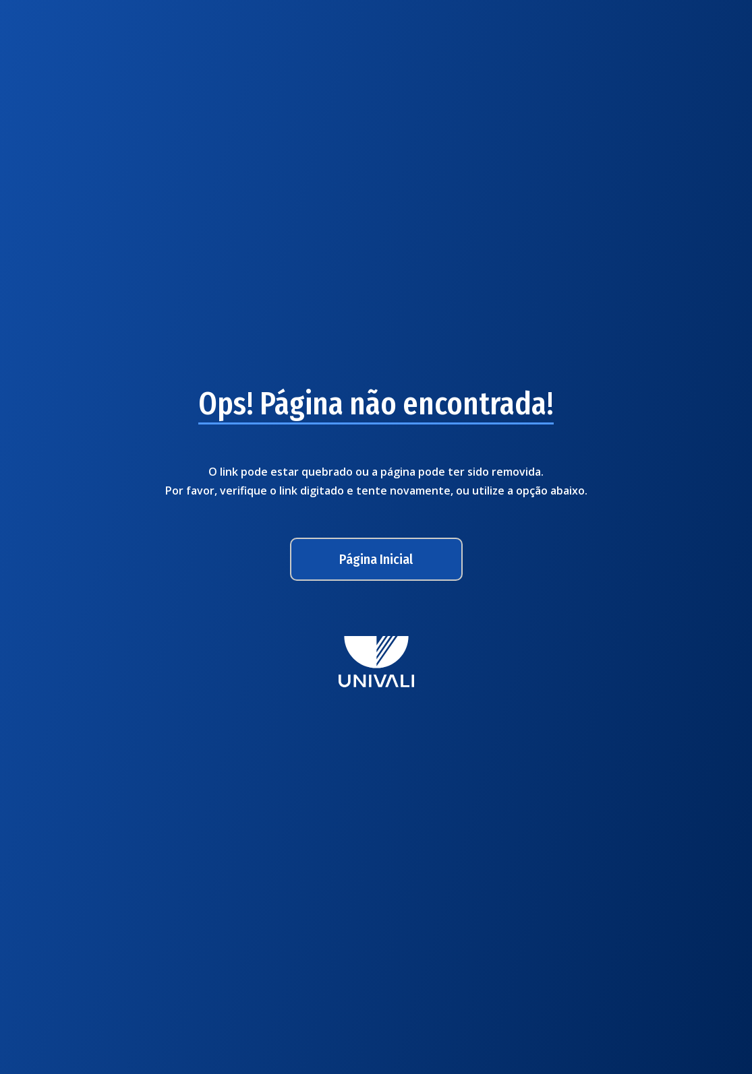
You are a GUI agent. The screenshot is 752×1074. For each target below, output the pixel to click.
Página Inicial (376, 559)
